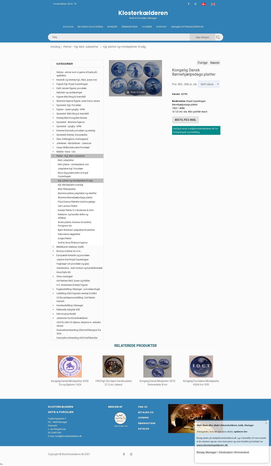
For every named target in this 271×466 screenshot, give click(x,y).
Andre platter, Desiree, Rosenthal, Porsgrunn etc (75, 224)
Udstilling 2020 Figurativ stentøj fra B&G (76, 293)
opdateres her (240, 431)
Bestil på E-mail (185, 119)
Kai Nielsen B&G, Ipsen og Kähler (73, 280)
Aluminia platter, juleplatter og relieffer (77, 193)
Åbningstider (130, 26)
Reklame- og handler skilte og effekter (73, 216)
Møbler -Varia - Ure (65, 151)
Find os (142, 406)
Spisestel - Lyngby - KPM (68, 126)
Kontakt (161, 26)
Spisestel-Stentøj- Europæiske (71, 134)
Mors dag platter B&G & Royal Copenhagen (73, 174)
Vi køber (147, 26)
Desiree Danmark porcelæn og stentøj (75, 130)
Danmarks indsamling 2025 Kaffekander (77, 337)
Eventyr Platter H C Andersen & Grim (76, 210)
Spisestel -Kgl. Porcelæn (68, 105)
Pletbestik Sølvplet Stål (68, 309)
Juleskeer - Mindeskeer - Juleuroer (73, 143)
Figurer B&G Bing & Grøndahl (71, 96)
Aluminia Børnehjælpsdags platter (75, 197)
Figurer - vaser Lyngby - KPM (70, 109)
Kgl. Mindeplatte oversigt (70, 184)
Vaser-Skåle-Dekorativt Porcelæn (73, 147)
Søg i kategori (202, 37)
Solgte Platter (64, 238)
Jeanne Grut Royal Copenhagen (73, 259)
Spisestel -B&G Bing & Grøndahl (72, 113)
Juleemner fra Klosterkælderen (72, 318)
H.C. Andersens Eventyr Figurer (72, 285)
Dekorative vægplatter (69, 234)
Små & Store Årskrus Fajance (72, 242)
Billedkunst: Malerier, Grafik (70, 247)
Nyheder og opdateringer (69, 92)
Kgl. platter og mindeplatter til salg (124, 46)
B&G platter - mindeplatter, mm (73, 164)
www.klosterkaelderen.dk (212, 445)
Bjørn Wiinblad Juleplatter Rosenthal (76, 230)
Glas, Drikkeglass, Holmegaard (72, 139)
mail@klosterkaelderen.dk (68, 436)
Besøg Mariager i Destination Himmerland (223, 452)
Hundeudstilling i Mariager (69, 305)
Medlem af (115, 407)
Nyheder (112, 26)
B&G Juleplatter (66, 160)
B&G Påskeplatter (67, 189)
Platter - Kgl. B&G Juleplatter (80, 46)
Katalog (68, 26)
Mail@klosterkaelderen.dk (187, 26)
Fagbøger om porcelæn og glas (73, 263)
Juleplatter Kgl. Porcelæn (70, 168)
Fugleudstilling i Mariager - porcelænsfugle (78, 289)
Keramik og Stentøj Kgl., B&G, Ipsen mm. (77, 79)
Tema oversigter (64, 276)
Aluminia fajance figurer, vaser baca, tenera (78, 101)
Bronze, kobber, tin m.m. (68, 251)
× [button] (266, 423)
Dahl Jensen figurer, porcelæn (71, 88)
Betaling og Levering (90, 26)
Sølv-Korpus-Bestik (66, 313)
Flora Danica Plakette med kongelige (76, 201)
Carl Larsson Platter (67, 206)
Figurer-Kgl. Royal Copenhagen (72, 84)
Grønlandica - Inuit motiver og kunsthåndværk (80, 268)
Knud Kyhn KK (64, 272)
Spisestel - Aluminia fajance (70, 122)
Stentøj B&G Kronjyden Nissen (71, 117)
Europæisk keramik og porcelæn (73, 255)
